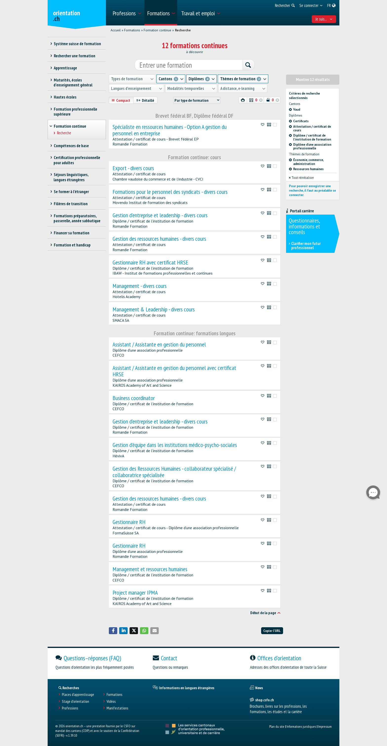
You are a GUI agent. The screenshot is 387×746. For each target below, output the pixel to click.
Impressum (325, 726)
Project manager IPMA (135, 592)
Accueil (116, 30)
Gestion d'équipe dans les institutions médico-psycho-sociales (175, 445)
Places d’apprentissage (78, 694)
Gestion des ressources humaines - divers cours (159, 239)
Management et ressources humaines (150, 569)
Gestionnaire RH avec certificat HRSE (150, 262)
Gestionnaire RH (129, 522)
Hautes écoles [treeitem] (65, 97)
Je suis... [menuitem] (324, 19)
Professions (70, 708)
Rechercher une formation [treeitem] (74, 56)
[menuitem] (126, 12)
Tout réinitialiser (301, 178)
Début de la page (263, 613)
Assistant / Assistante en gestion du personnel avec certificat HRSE (174, 371)
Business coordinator (134, 398)
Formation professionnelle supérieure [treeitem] (75, 111)
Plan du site (276, 726)
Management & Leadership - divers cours (154, 309)
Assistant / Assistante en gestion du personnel (159, 344)
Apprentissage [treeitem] (65, 68)
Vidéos (111, 701)
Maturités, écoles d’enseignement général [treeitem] (73, 82)
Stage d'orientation (75, 701)
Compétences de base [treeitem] (71, 145)
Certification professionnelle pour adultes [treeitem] (77, 160)
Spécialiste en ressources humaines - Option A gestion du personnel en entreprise (170, 129)
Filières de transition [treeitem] (71, 203)
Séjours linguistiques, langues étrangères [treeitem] (71, 177)
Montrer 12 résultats (313, 79)
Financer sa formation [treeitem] (71, 233)
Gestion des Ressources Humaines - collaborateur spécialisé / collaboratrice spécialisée (174, 471)
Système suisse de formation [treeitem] (77, 43)
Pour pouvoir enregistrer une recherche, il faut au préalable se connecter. (312, 190)
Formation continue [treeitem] (70, 126)
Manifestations (117, 708)
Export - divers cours (133, 168)
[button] (113, 630)
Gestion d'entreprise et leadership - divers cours (160, 215)
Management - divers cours (140, 286)
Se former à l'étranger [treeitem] (71, 191)
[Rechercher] (248, 65)
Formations (132, 30)
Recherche (183, 30)
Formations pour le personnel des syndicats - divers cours (170, 191)
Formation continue (157, 30)
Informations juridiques (301, 726)
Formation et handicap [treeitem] (72, 245)
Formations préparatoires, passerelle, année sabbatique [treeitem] (77, 218)
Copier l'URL (272, 630)
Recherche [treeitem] (64, 133)
